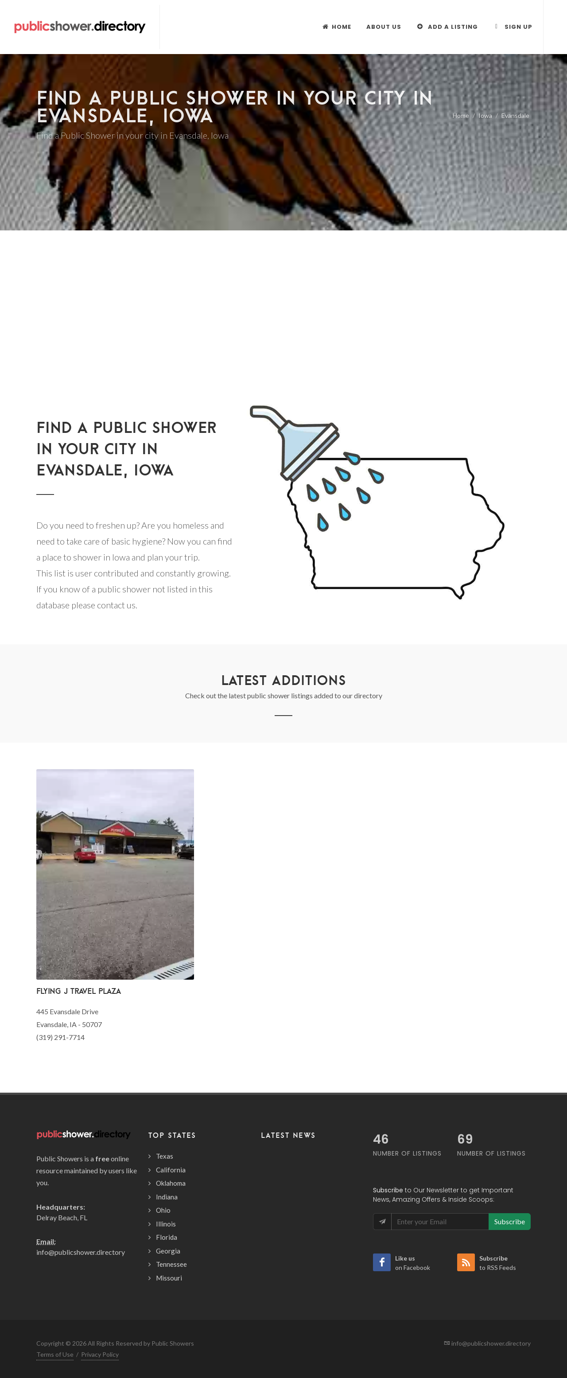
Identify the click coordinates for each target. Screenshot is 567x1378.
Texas (164, 1156)
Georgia (168, 1251)
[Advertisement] (283, 297)
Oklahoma (171, 1183)
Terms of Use (55, 1354)
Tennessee (171, 1264)
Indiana (167, 1197)
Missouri (169, 1278)
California (171, 1170)
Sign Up (512, 26)
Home (461, 115)
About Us (383, 27)
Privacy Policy (100, 1354)
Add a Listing (447, 26)
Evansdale (515, 115)
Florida (166, 1237)
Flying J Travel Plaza (78, 991)
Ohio (163, 1210)
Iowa (485, 115)
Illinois (166, 1224)
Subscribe (509, 1221)
